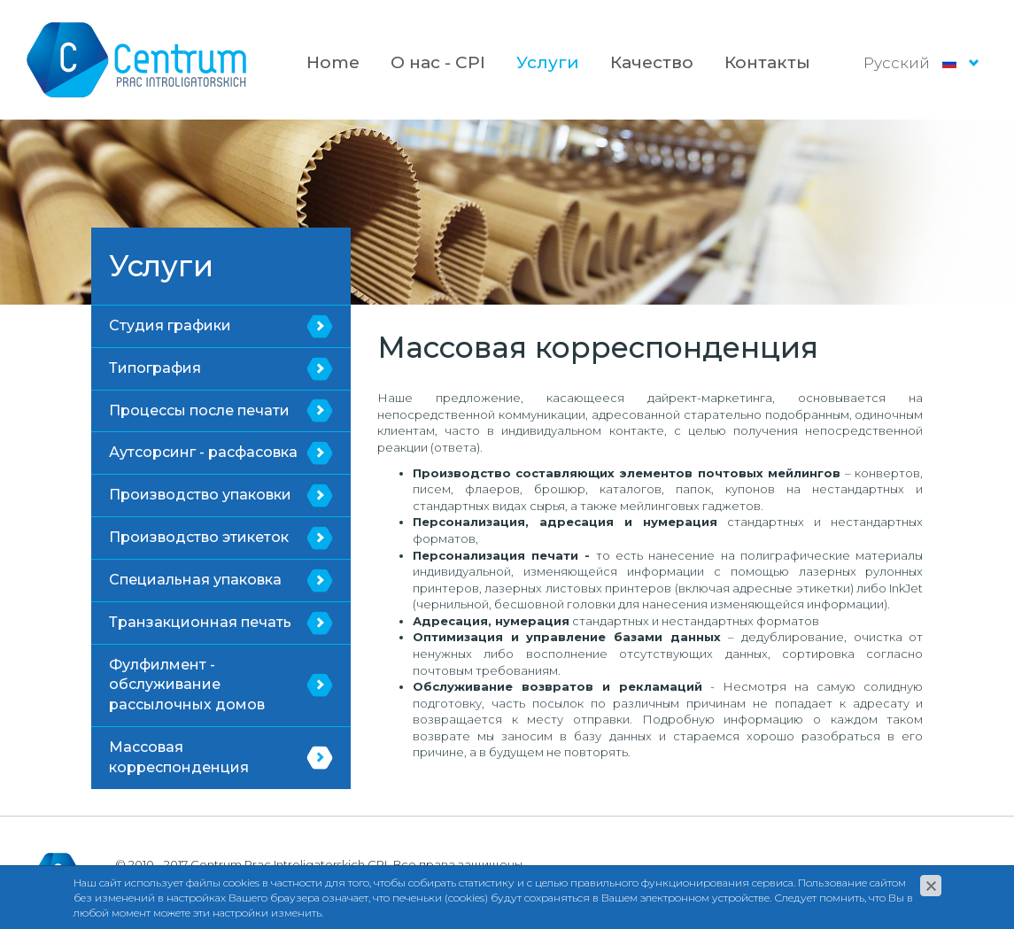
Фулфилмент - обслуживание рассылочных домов (187, 685)
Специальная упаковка (195, 579)
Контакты (767, 62)
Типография (155, 368)
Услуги (547, 62)
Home (333, 62)
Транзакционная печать (200, 622)
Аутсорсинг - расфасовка (203, 452)
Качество (651, 62)
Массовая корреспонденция (179, 757)
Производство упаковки (200, 494)
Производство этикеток (199, 537)
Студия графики (170, 325)
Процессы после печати (199, 410)
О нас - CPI (438, 62)
